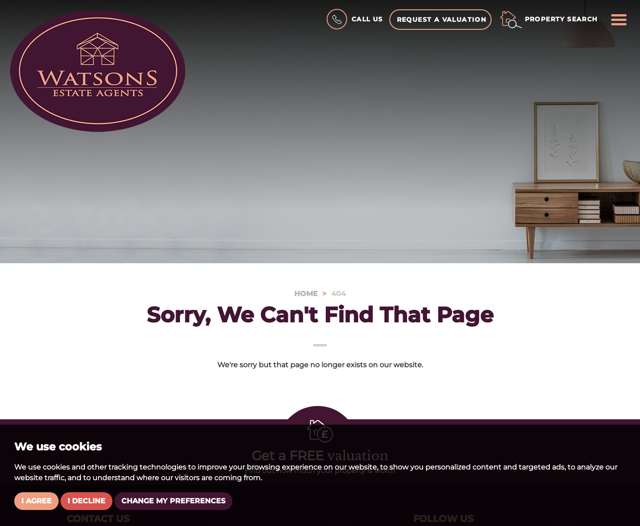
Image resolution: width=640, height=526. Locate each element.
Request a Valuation (442, 20)
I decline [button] (86, 501)
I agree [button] (36, 501)
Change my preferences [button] (173, 501)
